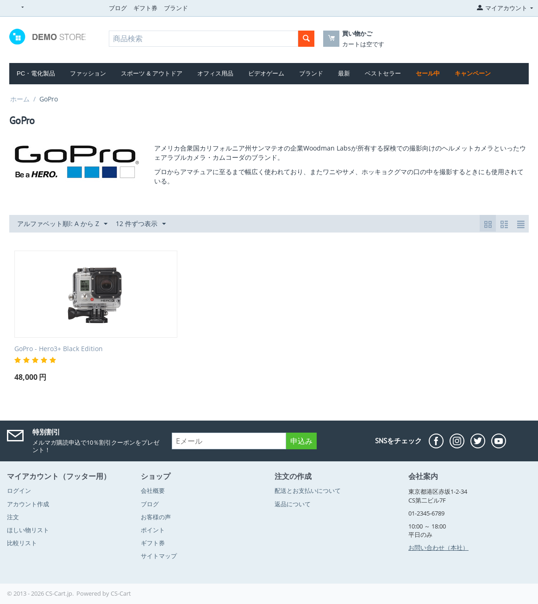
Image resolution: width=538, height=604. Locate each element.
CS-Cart (121, 593)
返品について (293, 504)
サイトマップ (159, 556)
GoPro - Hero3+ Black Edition (58, 349)
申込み (301, 441)
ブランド (176, 8)
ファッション (88, 73)
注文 (13, 517)
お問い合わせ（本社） (438, 547)
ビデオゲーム (266, 73)
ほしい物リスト (28, 530)
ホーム (20, 98)
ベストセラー (383, 73)
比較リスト (22, 543)
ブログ (118, 8)
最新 (344, 73)
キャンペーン (473, 73)
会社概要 (153, 490)
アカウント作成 (28, 504)
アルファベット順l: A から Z (62, 224)
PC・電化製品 (36, 73)
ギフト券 (145, 8)
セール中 (428, 73)
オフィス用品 (215, 73)
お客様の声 (156, 517)
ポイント (153, 530)
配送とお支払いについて (308, 490)
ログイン (19, 490)
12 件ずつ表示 (141, 224)
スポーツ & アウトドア (151, 73)
